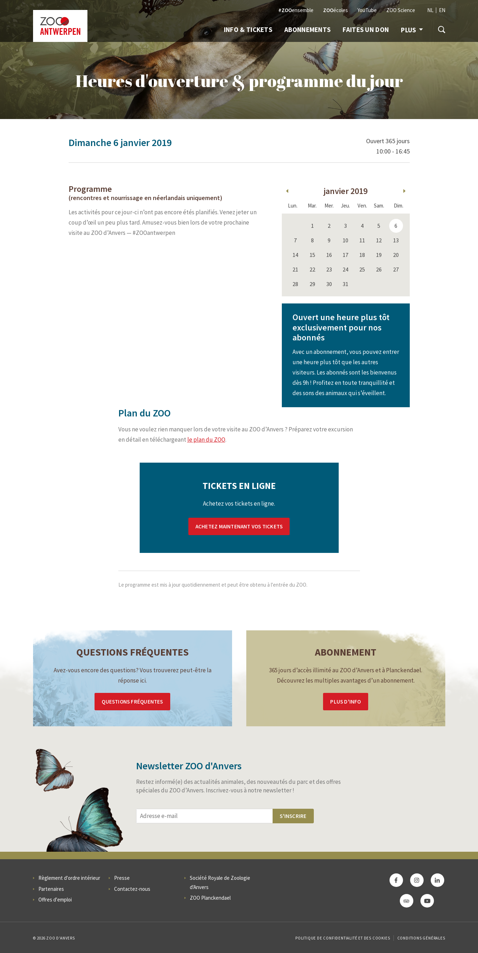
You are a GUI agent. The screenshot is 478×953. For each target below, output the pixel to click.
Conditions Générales (421, 938)
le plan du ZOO (206, 439)
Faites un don (366, 29)
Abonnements (307, 29)
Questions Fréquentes (132, 701)
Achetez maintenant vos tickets (239, 526)
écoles (335, 10)
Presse (122, 877)
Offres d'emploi (55, 899)
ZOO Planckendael (210, 897)
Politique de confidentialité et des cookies (342, 938)
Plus (412, 30)
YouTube (367, 10)
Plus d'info (345, 701)
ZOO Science (400, 10)
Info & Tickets (248, 29)
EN (442, 10)
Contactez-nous (132, 888)
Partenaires (51, 888)
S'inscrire (293, 816)
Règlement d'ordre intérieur (69, 877)
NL (430, 10)
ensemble (295, 10)
